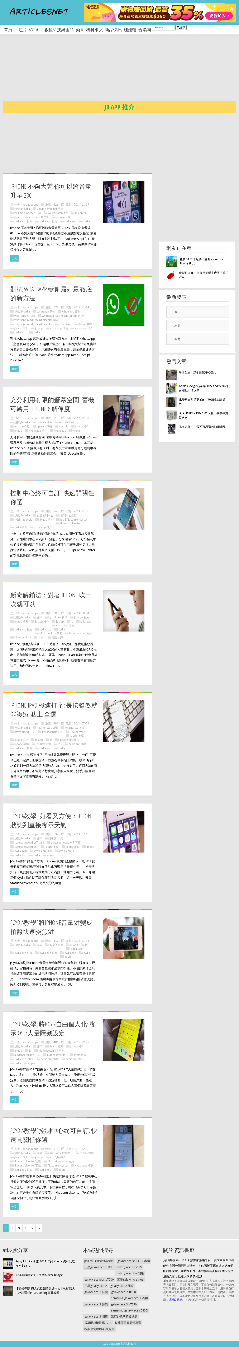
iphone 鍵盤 (21, 744)
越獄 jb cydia (22, 208)
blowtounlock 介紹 (80, 633)
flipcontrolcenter (70, 523)
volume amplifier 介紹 (27, 213)
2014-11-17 (81, 204)
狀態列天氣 (56, 838)
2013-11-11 (81, 940)
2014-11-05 (81, 511)
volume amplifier (58, 213)
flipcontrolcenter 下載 (27, 1165)
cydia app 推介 (48, 221)
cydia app (70, 221)
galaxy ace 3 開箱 (96, 1316)
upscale (63, 426)
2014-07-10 (81, 834)
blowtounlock (22, 637)
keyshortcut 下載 (52, 731)
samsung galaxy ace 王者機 (129, 1298)
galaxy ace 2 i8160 (123, 1292)
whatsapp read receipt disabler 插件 (64, 315)
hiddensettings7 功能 (51, 1050)
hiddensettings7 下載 (27, 1054)
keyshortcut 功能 (47, 727)
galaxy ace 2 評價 (96, 1292)
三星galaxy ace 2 (95, 1286)
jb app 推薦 (85, 324)
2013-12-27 (81, 1042)
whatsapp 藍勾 (46, 311)
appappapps (30, 204)
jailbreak (85, 621)
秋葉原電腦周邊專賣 (128, 1323)
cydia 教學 (20, 851)
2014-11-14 (81, 307)
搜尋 (181, 27)
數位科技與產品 (59, 29)
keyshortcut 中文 (24, 731)
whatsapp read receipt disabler (33, 324)
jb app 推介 (82, 213)
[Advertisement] (121, 71)
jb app (18, 217)
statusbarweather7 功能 (29, 842)
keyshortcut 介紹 (75, 727)
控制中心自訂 (68, 515)
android (35, 29)
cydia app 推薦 (23, 221)
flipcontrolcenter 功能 (27, 1161)
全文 (14, 258)
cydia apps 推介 (24, 1059)
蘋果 (80, 29)
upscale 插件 (44, 422)
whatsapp (65, 324)
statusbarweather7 (26, 846)
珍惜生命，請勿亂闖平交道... (197, 372)
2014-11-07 (81, 418)
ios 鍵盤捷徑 (43, 744)
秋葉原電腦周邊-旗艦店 (99, 1329)
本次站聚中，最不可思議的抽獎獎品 (202, 427)
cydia (86, 221)
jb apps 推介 (81, 617)
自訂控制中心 (45, 515)
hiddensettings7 (57, 1054)
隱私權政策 (129, 1343)
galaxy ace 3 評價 (96, 1304)
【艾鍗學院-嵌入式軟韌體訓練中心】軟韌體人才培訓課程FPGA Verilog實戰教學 (45, 1290)
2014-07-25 (81, 723)
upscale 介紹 (22, 426)
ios (60, 744)
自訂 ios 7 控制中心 (61, 1153)
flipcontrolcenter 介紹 (61, 1161)
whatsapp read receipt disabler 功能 (36, 320)
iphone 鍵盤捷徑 (69, 739)
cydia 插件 (20, 527)
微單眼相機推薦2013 (97, 1323)
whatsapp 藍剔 (71, 311)
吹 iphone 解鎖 (58, 617)
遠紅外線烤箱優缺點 (124, 1316)
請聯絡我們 (175, 1299)
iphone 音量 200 (39, 217)
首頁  (10, 29)
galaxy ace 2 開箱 (122, 1286)
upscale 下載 (44, 426)
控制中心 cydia (23, 519)
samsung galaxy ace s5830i (129, 1310)
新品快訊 (113, 29)
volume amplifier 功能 (50, 208)
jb (72, 621)
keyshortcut (77, 731)
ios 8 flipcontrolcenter (73, 519)
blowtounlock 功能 (50, 633)
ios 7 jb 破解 (57, 1157)
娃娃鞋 (130, 29)
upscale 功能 (67, 422)
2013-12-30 (81, 1148)
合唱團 (144, 29)
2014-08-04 (81, 613)
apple (41, 637)
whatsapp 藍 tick (24, 315)
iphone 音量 (63, 217)
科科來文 (94, 29)
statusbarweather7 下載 (65, 842)
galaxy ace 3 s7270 (124, 1304)
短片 (23, 29)
